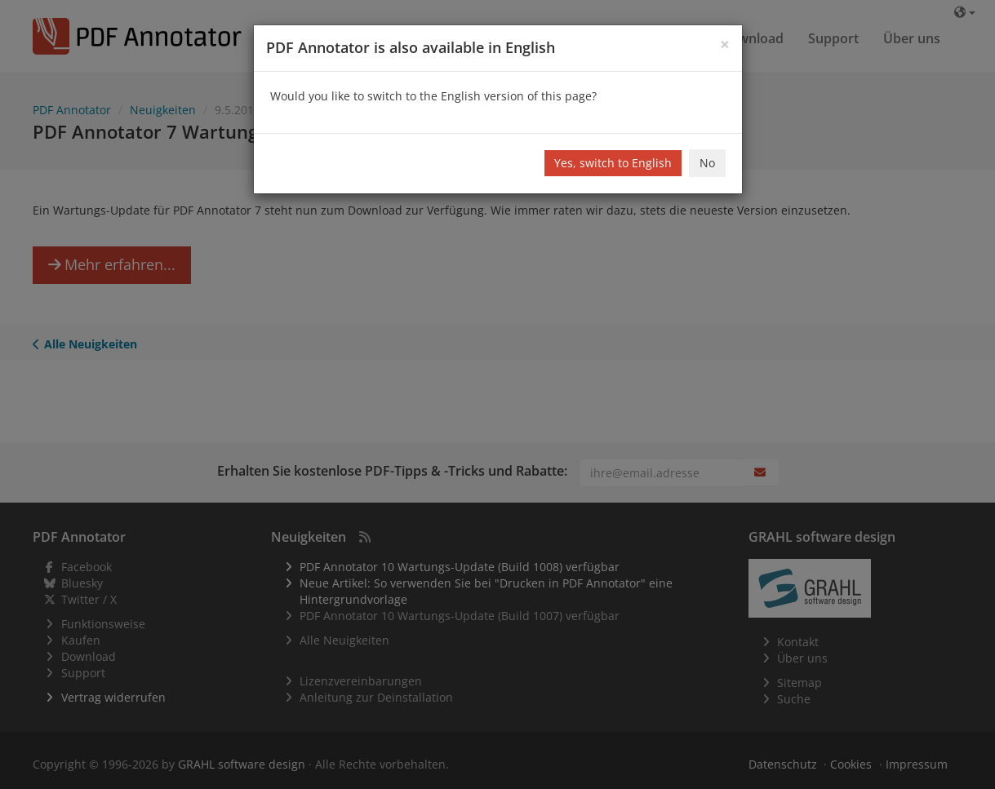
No (707, 163)
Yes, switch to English (613, 163)
